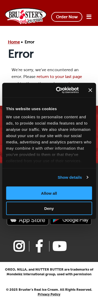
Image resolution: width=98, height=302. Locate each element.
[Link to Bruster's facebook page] (39, 246)
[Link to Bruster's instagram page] (19, 246)
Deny (49, 208)
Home (14, 42)
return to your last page (59, 76)
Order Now (67, 17)
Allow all (49, 193)
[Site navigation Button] (88, 17)
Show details (70, 177)
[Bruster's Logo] (26, 15)
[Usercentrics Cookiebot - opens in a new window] (58, 90)
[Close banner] (90, 90)
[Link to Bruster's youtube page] (59, 246)
